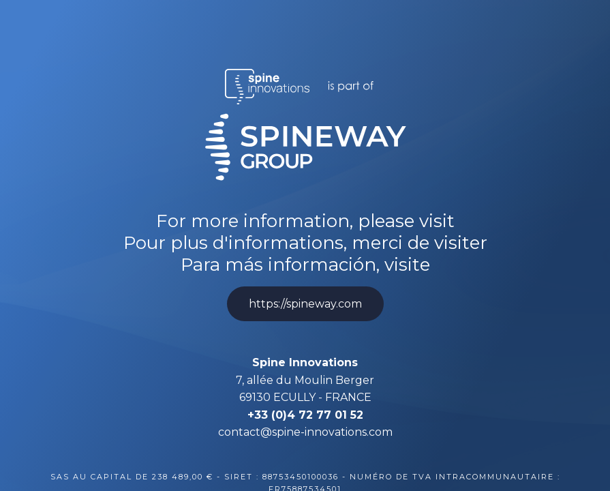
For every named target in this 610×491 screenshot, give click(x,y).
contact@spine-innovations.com (305, 432)
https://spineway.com (305, 303)
